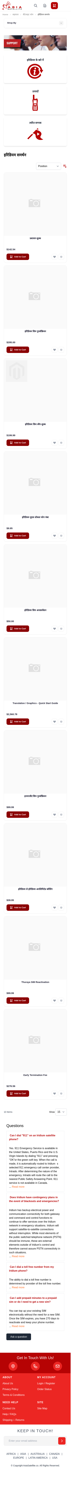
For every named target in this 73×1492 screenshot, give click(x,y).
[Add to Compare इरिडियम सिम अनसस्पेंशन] (61, 629)
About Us (8, 1383)
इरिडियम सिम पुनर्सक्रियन (35, 331)
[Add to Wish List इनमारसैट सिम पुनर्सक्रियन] (54, 814)
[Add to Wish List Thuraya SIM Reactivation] (54, 1000)
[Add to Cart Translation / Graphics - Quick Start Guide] (18, 721)
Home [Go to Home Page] (5, 14)
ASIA (23, 1454)
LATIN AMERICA (38, 1457)
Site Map (42, 1408)
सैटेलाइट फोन (28, 14)
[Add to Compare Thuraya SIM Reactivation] (61, 1000)
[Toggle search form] (35, 5)
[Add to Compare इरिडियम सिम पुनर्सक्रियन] (61, 350)
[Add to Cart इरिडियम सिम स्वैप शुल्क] (18, 443)
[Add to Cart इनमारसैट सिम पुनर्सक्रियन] (18, 814)
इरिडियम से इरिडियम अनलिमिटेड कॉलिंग (35, 889)
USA (54, 1457)
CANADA (54, 1454)
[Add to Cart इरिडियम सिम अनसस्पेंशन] (18, 628)
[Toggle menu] (63, 5)
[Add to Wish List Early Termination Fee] (54, 1093)
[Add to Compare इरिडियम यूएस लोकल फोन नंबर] (61, 536)
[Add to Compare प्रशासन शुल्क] (61, 257)
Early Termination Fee (35, 1075)
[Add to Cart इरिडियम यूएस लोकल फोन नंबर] (18, 535)
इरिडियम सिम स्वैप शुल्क (35, 424)
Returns (19, 1420)
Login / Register (46, 1383)
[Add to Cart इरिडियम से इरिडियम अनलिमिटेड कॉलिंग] (18, 907)
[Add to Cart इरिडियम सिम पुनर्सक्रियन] (18, 350)
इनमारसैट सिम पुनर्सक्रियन (35, 796)
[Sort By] (48, 166)
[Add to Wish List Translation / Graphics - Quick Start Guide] (54, 722)
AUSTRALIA (38, 1454)
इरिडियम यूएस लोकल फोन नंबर (35, 517)
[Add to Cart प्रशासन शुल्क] (18, 257)
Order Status (44, 1389)
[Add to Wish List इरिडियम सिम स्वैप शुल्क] (54, 443)
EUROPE (18, 1457)
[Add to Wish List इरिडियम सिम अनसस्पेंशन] (54, 629)
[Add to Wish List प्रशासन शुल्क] (54, 257)
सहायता (15, 14)
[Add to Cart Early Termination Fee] (18, 1093)
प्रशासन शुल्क (35, 238)
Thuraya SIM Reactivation (35, 982)
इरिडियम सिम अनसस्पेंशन (35, 610)
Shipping (7, 1420)
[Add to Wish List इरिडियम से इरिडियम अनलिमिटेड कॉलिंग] (54, 907)
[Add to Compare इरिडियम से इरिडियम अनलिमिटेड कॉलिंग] (61, 907)
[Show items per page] (61, 1111)
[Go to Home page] (12, 5)
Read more (18, 1186)
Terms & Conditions (14, 1395)
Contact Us (9, 1408)
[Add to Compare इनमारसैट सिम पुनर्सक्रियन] (61, 814)
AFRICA (11, 1454)
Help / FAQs (9, 1414)
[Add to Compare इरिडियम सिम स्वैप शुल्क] (61, 443)
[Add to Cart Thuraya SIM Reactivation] (18, 1000)
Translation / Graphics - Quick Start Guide (35, 703)
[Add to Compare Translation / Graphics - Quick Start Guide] (61, 722)
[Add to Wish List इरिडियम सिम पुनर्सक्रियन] (54, 350)
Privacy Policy (10, 1389)
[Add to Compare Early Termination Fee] (61, 1093)
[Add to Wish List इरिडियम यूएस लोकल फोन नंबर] (54, 536)
